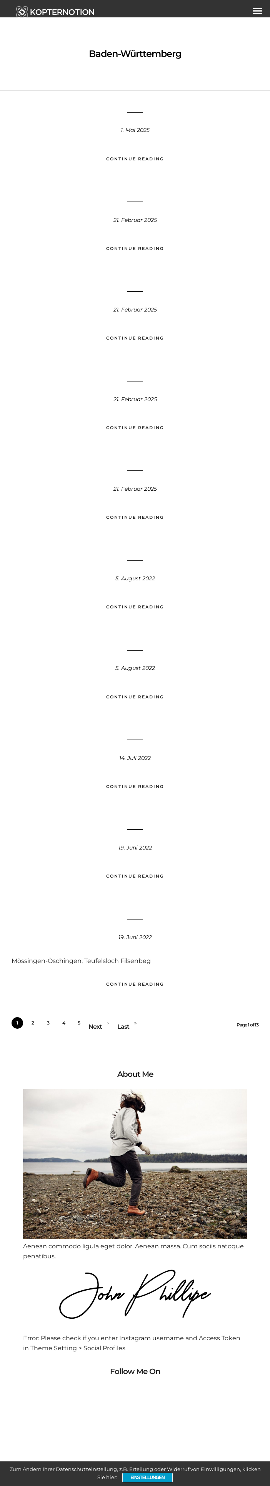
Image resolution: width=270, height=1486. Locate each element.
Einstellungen (147, 1477)
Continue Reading (135, 159)
